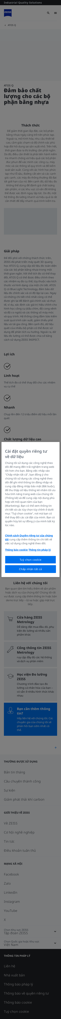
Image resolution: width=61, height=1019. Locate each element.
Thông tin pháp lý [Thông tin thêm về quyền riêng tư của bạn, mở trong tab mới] (39, 550)
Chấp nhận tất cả (30, 569)
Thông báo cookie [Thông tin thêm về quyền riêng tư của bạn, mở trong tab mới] (16, 550)
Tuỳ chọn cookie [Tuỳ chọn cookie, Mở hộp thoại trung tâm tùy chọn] (30, 559)
